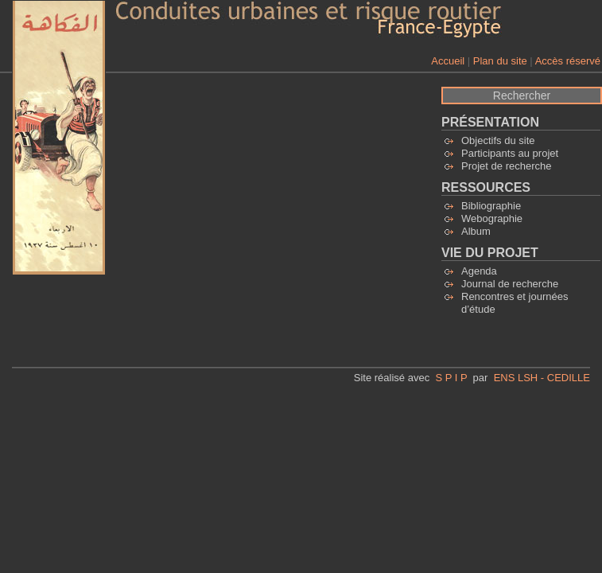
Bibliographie (491, 206)
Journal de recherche (509, 284)
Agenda (479, 271)
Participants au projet (509, 153)
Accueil (447, 61)
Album (476, 231)
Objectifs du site (498, 140)
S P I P (451, 378)
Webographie (491, 218)
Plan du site (500, 61)
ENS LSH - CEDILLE (542, 378)
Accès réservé (567, 61)
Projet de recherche (506, 166)
